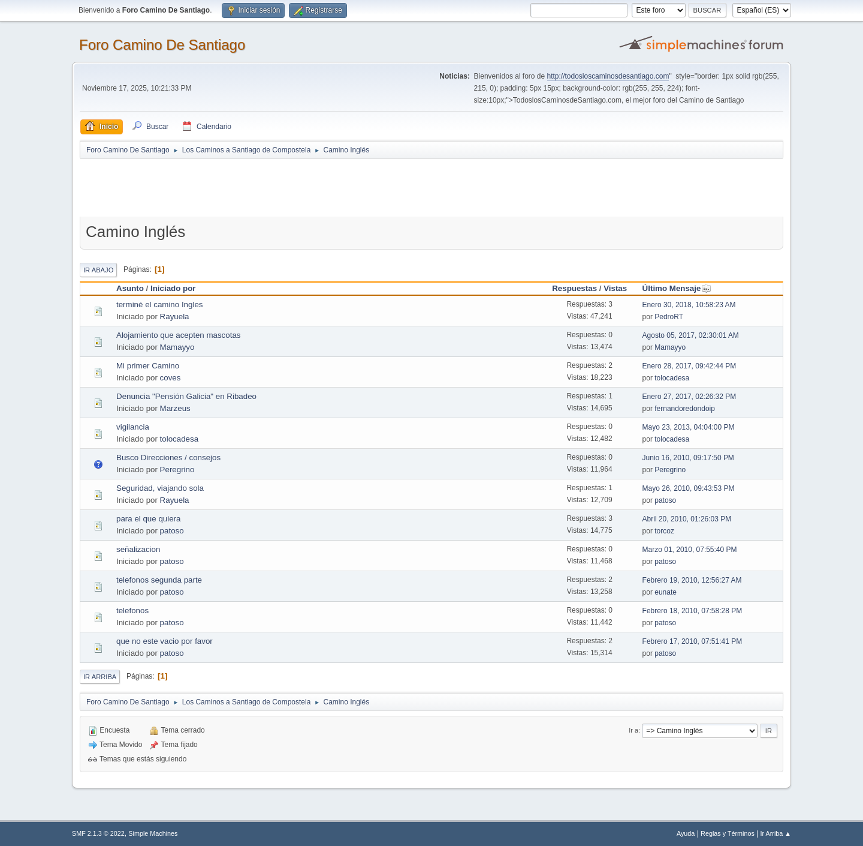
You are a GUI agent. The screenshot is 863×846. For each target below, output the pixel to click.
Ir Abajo (98, 270)
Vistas (615, 288)
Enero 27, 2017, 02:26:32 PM (689, 396)
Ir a (633, 730)
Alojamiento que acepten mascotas (178, 335)
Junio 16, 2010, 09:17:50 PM (688, 458)
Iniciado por (173, 288)
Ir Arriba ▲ (776, 833)
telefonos (132, 610)
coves (170, 377)
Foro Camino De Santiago (162, 45)
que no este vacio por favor (164, 641)
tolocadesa (671, 378)
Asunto (130, 288)
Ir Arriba (99, 676)
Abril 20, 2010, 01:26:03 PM (687, 519)
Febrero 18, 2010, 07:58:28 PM (692, 611)
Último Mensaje (677, 288)
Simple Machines (152, 833)
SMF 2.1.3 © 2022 (98, 833)
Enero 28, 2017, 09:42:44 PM (689, 366)
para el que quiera (148, 518)
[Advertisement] (291, 187)
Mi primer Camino (147, 365)
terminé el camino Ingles (159, 304)
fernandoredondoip (684, 408)
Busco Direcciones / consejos (168, 457)
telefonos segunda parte (159, 579)
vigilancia (132, 426)
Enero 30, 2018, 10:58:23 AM (689, 305)
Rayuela (174, 316)
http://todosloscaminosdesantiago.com (608, 76)
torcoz (664, 531)
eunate (665, 592)
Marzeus (175, 408)
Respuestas (574, 288)
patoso (665, 500)
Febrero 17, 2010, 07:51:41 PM (692, 641)
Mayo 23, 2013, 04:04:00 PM (688, 427)
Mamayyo (177, 347)
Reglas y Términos (728, 833)
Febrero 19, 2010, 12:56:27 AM (692, 580)
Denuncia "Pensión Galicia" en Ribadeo (186, 396)
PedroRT (668, 317)
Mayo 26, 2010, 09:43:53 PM (688, 488)
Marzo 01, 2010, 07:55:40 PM (689, 549)
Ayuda (686, 833)
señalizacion (138, 549)
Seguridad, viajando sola (160, 488)
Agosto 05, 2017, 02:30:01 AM (690, 335)
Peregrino (177, 469)
